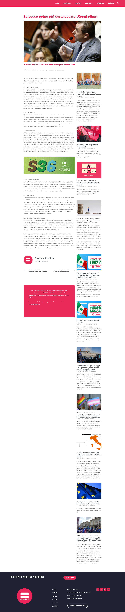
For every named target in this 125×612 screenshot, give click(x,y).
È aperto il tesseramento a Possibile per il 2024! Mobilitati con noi (88, 183)
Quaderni (100, 3)
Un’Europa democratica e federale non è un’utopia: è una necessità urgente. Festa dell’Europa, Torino (89, 538)
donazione (37, 293)
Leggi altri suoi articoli (41, 261)
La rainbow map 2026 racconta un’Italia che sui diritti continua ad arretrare (89, 455)
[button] (118, 3)
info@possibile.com (72, 589)
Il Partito (67, 3)
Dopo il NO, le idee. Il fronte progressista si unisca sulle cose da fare (89, 94)
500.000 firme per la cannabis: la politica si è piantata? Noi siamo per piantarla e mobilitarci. (88, 275)
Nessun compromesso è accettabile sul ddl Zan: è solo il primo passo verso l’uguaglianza (88, 415)
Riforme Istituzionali (56, 70)
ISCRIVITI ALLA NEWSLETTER (40, 309)
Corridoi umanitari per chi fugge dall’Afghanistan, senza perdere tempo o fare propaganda (88, 368)
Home (57, 3)
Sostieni (88, 3)
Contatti (111, 3)
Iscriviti (78, 3)
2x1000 (47, 293)
